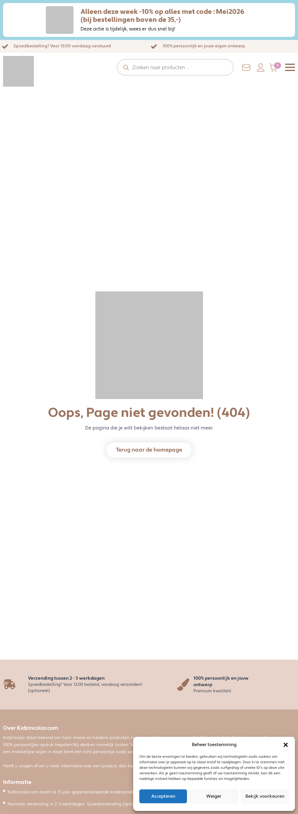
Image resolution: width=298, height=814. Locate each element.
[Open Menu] (290, 67)
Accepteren (163, 796)
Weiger (213, 796)
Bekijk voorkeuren (264, 796)
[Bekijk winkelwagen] (275, 67)
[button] (286, 745)
